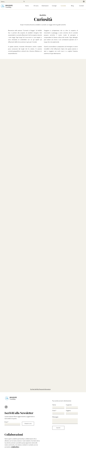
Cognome (69, 405)
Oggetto (68, 410)
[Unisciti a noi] (28, 423)
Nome (54, 405)
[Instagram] (84, 1)
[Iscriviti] (58, 428)
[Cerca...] (10, 1)
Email (6, 422)
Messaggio (55, 417)
